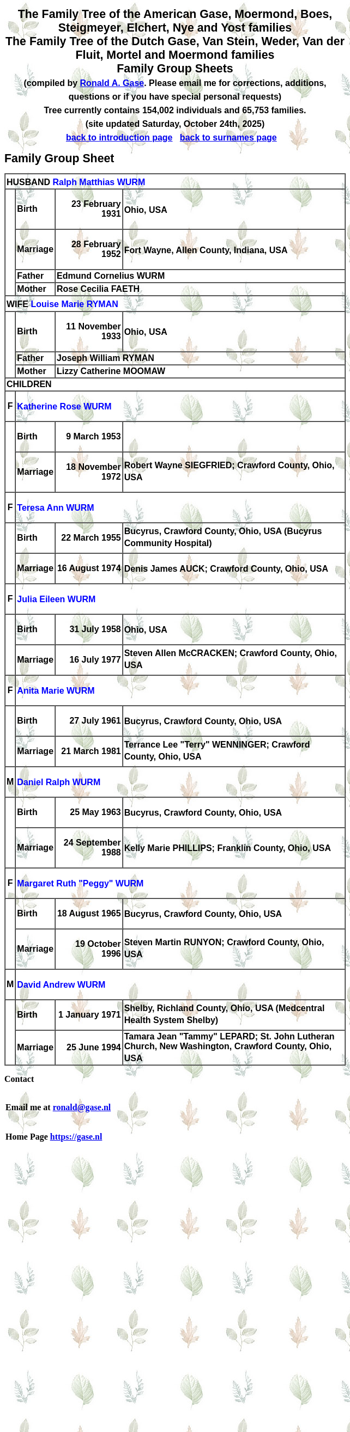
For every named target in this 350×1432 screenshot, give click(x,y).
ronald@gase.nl (82, 1107)
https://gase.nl (76, 1136)
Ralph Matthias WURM (98, 182)
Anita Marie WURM (55, 691)
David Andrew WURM (61, 985)
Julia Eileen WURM (56, 599)
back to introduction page (119, 137)
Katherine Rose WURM (64, 407)
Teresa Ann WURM (55, 508)
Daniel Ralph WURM (58, 782)
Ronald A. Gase (112, 83)
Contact (19, 1079)
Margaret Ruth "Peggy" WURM (80, 884)
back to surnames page (228, 137)
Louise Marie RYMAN (74, 304)
